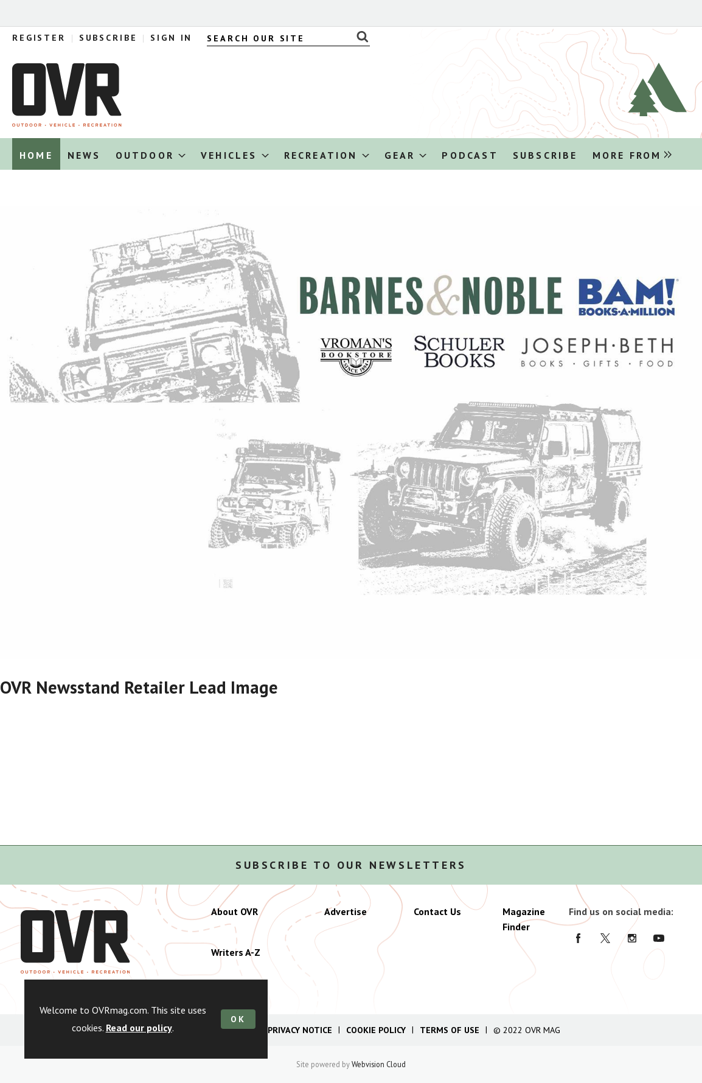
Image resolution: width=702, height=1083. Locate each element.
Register (39, 38)
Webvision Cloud (379, 1064)
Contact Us (437, 911)
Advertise (345, 911)
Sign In (171, 38)
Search (359, 36)
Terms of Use (449, 1030)
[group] (629, 154)
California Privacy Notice (275, 1030)
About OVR (234, 911)
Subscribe (108, 38)
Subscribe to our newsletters (351, 865)
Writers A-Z (235, 952)
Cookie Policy (376, 1030)
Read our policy (139, 1028)
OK (238, 1019)
